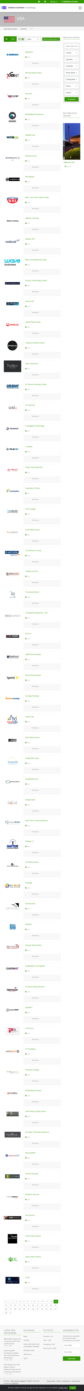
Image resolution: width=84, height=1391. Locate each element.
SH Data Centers (32, 862)
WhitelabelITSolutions (34, 114)
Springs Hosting (32, 696)
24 (51, 1305)
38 (6, 1313)
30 (24, 1309)
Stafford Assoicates (33, 654)
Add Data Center (69, 1)
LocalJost (14, 1383)
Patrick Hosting (31, 1173)
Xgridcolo (29, 52)
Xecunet (28, 93)
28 (15, 1309)
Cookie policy (63, 1388)
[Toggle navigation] (80, 7)
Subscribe (71, 1358)
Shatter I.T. (29, 841)
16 (15, 1305)
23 (46, 1305)
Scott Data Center (32, 530)
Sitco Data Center (32, 737)
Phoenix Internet (32, 1194)
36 (51, 1309)
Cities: (45, 1340)
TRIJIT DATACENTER (33, 467)
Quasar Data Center (33, 945)
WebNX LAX (30, 135)
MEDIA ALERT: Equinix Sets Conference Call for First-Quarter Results (12, 1341)
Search (71, 99)
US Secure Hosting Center (36, 384)
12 (51, 1301)
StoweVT (29, 1007)
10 (42, 1301)
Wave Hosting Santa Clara (36, 259)
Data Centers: (47, 1348)
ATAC (27, 1277)
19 (28, 1305)
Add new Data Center (51, 39)
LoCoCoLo (29, 1028)
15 (10, 1305)
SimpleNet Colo (31, 779)
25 (55, 1305)
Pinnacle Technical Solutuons (37, 1132)
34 (42, 1309)
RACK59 (28, 924)
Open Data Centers (33, 1256)
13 (56, 1301)
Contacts (26, 1340)
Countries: (46, 1336)
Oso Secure (30, 1215)
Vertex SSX (29, 301)
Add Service (27, 1354)
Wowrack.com (31, 156)
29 (19, 1309)
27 (10, 1309)
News (25, 1336)
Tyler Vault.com (31, 363)
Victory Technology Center (36, 280)
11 (47, 1301)
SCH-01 (28, 633)
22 (42, 1305)
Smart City (29, 716)
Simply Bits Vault (32, 758)
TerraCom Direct (32, 592)
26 (6, 1309)
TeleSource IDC (31, 571)
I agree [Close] (72, 1388)
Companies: (47, 1344)
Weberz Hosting (32, 218)
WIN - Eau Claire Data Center (37, 197)
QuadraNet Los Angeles (35, 966)
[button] (70, 157)
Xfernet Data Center (33, 73)
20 (33, 1305)
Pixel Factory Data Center (35, 1111)
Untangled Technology (34, 426)
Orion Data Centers (33, 1236)
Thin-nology (30, 509)
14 (6, 1305)
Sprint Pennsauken (33, 675)
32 (33, 1309)
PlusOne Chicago (32, 1070)
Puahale (28, 883)
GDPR (58, 1381)
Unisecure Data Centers (35, 343)
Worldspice (29, 176)
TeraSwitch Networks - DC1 (36, 613)
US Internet (30, 405)
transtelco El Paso (32, 488)
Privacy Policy (51, 1381)
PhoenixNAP (30, 1153)
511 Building (30, 1049)
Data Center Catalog (17, 1381)
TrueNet (28, 446)
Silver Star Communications (36, 820)
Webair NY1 (30, 239)
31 (28, 1309)
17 (19, 1305)
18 (24, 1305)
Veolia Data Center (33, 322)
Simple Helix (30, 800)
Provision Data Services (35, 986)
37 (55, 1309)
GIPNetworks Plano (33, 1090)
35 (46, 1309)
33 (37, 1309)
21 (37, 1305)
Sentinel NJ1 (30, 903)
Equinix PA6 (69, 162)
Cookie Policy (66, 1381)
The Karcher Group (33, 550)
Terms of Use (76, 1381)
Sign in (53, 2)
